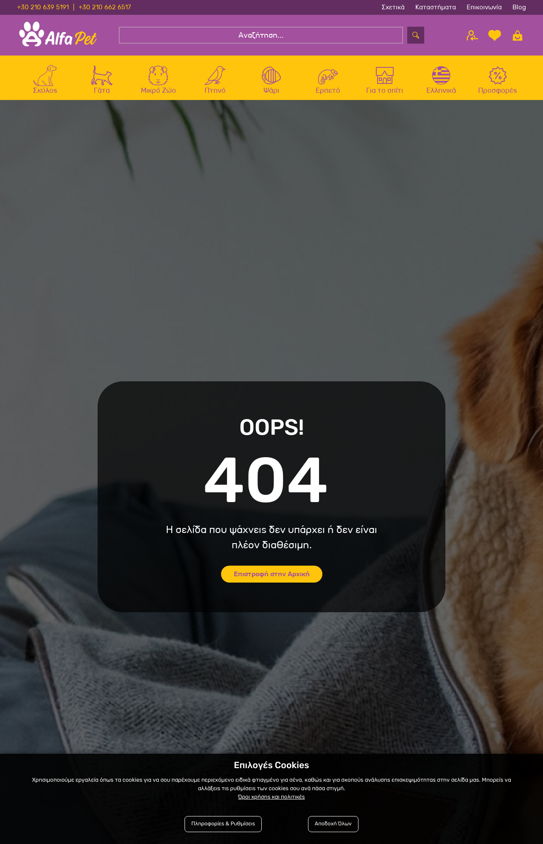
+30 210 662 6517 (104, 7)
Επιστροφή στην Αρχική (272, 573)
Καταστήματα (435, 7)
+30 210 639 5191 (43, 7)
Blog (519, 7)
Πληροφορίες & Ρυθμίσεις (223, 824)
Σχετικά (393, 7)
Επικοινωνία (484, 7)
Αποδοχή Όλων (333, 824)
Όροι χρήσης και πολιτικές (271, 797)
